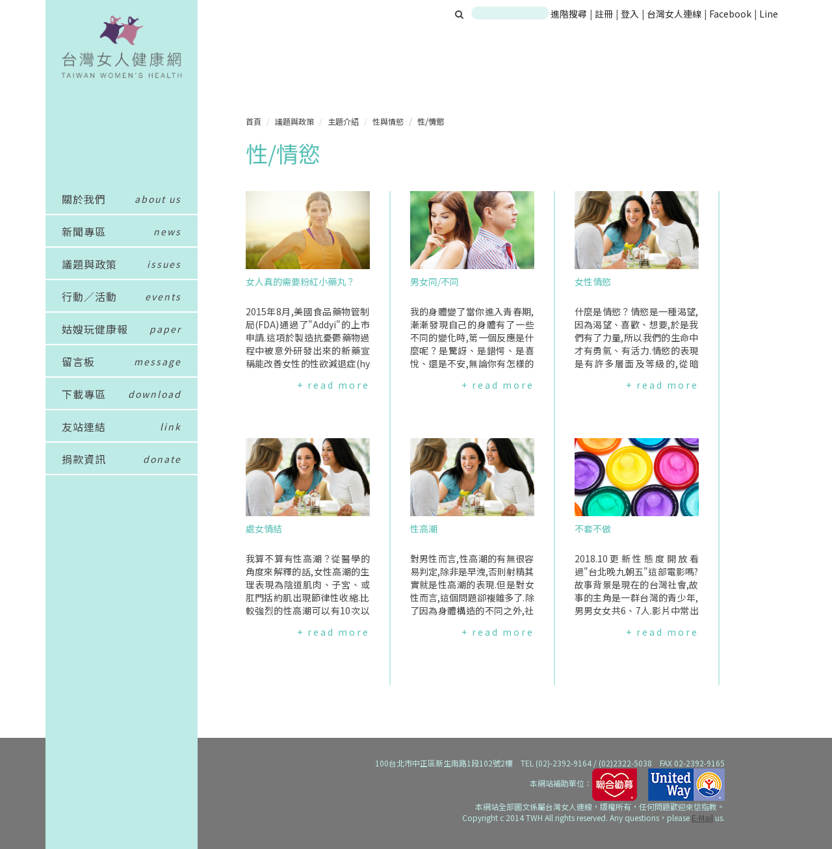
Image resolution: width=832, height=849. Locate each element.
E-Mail (702, 817)
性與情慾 (388, 121)
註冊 (605, 13)
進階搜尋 (569, 13)
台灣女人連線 (674, 13)
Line (768, 13)
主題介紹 (343, 121)
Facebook (730, 13)
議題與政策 (294, 121)
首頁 (253, 121)
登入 (631, 13)
